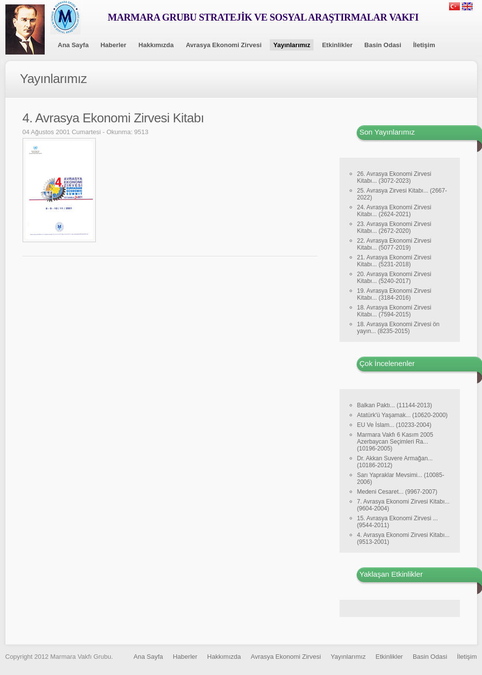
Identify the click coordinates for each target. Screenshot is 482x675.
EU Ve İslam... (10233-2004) (394, 425)
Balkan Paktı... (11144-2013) (394, 405)
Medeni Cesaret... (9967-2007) (397, 491)
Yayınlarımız (291, 45)
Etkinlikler (337, 45)
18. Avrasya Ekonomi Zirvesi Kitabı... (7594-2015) (394, 311)
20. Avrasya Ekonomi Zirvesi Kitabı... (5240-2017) (394, 277)
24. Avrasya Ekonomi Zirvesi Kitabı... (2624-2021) (394, 211)
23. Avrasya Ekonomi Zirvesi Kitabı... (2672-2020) (394, 227)
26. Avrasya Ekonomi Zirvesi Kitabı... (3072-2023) (394, 177)
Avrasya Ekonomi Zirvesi (223, 45)
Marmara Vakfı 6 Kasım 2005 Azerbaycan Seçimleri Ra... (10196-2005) (395, 441)
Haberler (113, 45)
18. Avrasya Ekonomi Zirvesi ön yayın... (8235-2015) (398, 328)
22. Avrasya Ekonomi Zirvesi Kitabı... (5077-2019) (394, 244)
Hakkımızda (156, 45)
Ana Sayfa (73, 45)
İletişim (424, 45)
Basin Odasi (383, 45)
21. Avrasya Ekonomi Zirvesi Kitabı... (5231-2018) (394, 261)
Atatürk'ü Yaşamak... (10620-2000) (402, 415)
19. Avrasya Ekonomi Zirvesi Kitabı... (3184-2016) (394, 294)
